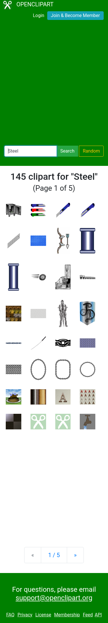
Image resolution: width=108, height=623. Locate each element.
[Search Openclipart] (30, 151)
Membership (67, 615)
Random (91, 151)
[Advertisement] (54, 84)
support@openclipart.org (54, 598)
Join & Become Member (75, 15)
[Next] (75, 555)
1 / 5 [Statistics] (54, 555)
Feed (88, 615)
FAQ (10, 615)
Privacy (25, 615)
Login (38, 15)
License (43, 615)
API (98, 615)
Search (67, 151)
